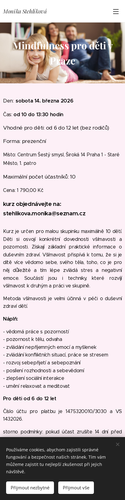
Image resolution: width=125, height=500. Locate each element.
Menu (116, 11)
